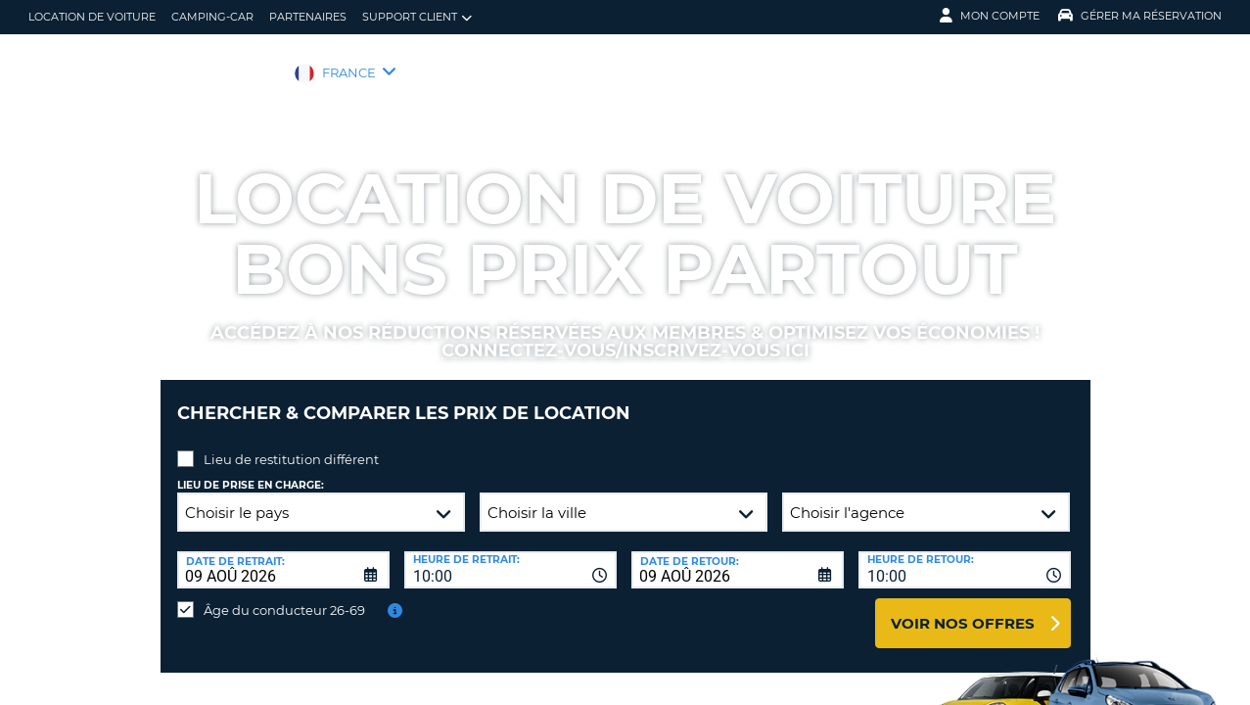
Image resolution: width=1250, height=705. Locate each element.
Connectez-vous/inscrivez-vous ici (625, 350)
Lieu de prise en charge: (250, 470)
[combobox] (510, 555)
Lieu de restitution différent (291, 444)
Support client (417, 17)
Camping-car (212, 17)
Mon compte (990, 16)
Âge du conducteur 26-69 (284, 595)
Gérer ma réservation (1140, 16)
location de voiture (92, 17)
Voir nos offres (963, 608)
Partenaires (308, 17)
